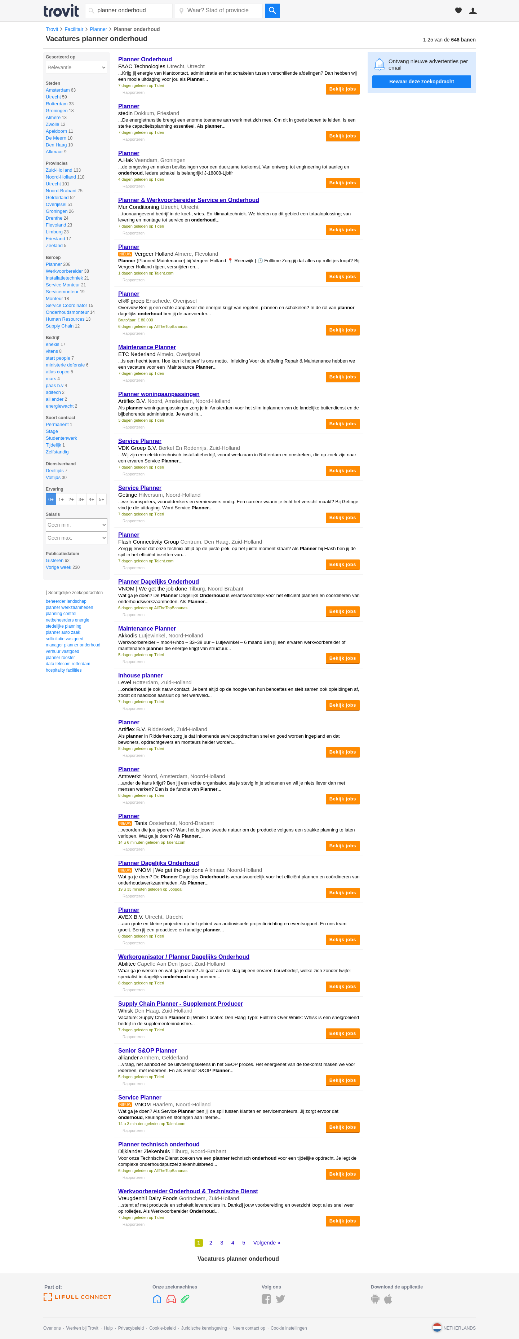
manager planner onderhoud (73, 645)
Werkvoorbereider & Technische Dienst (188, 1191)
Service (139, 441)
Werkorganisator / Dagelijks (183, 957)
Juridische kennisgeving (204, 1328)
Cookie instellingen (289, 1328)
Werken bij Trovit (82, 1328)
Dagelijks (158, 582)
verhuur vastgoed (62, 651)
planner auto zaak (63, 632)
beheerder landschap (66, 601)
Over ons (52, 1328)
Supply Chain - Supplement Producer (180, 1004)
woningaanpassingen (159, 394)
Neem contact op (248, 1328)
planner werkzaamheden (69, 607)
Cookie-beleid (162, 1328)
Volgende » (266, 1242)
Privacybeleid (131, 1328)
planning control (61, 613)
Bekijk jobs (342, 89)
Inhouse (140, 675)
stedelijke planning (63, 626)
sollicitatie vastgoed (64, 639)
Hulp (108, 1328)
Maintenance (147, 347)
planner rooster (60, 657)
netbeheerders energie (67, 620)
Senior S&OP (147, 1051)
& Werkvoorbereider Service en (188, 200)
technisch (159, 1144)
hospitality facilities (63, 670)
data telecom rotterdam (68, 664)
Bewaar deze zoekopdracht (421, 81)
